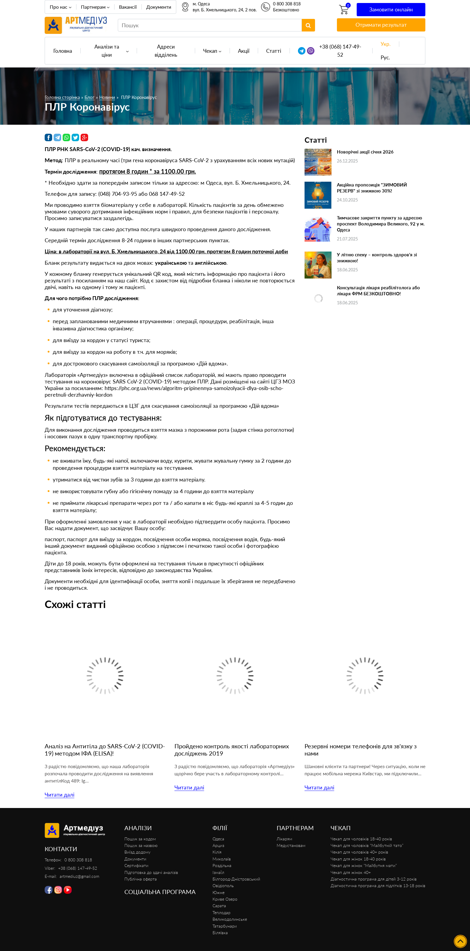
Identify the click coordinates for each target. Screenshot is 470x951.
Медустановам (291, 845)
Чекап (210, 51)
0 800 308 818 (287, 3)
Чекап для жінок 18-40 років (358, 858)
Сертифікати (136, 865)
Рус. (385, 57)
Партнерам (93, 7)
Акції (243, 51)
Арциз (218, 845)
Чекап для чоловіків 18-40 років (361, 838)
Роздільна (222, 865)
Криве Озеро (225, 899)
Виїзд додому (137, 851)
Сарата (219, 905)
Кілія (217, 851)
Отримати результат (381, 24)
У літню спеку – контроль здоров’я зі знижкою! (377, 257)
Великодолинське (230, 919)
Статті (273, 51)
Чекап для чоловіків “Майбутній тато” (367, 845)
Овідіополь (223, 885)
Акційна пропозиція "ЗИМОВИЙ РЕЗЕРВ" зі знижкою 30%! (372, 187)
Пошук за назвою (141, 845)
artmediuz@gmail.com (79, 876)
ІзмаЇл (218, 872)
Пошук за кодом (140, 838)
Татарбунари (225, 926)
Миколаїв (222, 858)
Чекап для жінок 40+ (351, 872)
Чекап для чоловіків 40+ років (359, 851)
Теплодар (222, 912)
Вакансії (128, 7)
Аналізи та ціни (106, 50)
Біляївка (220, 932)
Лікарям (284, 838)
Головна (62, 51)
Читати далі (59, 794)
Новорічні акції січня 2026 (365, 151)
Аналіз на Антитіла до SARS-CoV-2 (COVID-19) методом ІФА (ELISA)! (105, 749)
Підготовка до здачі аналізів (151, 872)
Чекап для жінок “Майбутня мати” (364, 865)
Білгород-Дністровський (236, 878)
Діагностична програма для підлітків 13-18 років (378, 885)
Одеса (218, 838)
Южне (219, 892)
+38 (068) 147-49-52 (340, 50)
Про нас (58, 7)
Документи (158, 7)
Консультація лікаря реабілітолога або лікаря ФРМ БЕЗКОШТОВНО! (378, 290)
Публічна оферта (140, 878)
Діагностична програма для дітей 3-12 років (374, 878)
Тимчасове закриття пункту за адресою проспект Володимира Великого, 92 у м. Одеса (381, 223)
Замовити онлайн (391, 9)
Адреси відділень (166, 50)
